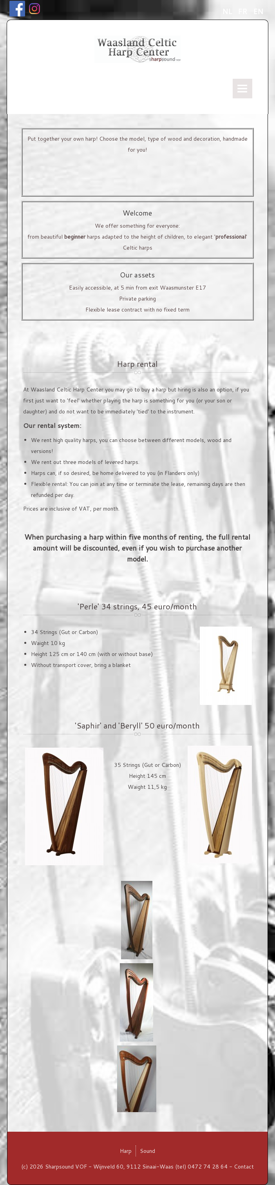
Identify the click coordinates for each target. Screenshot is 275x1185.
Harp (126, 1151)
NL (228, 11)
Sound (147, 1151)
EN (258, 11)
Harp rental (137, 363)
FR (243, 11)
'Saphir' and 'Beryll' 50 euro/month (137, 725)
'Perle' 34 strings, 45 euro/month (137, 606)
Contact (244, 1167)
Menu (242, 88)
